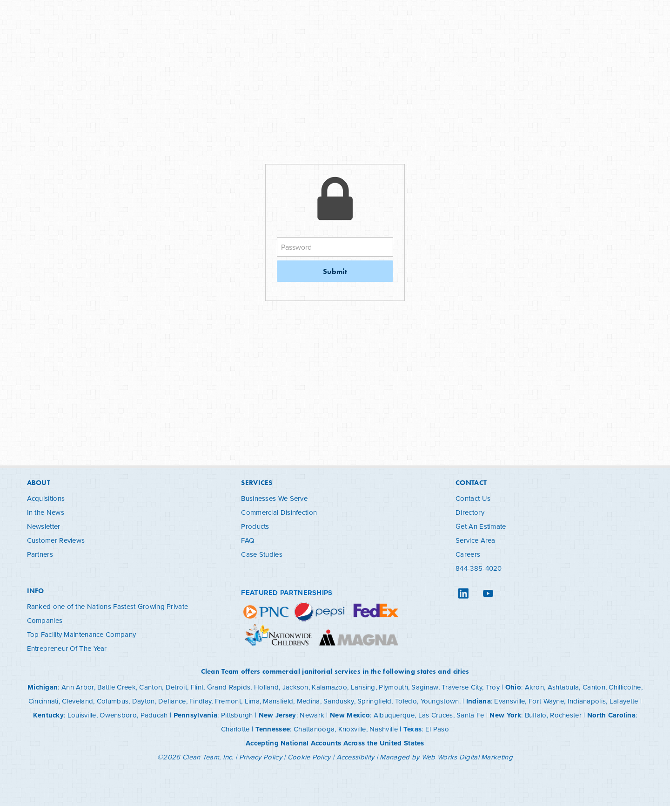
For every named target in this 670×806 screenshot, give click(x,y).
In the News (45, 512)
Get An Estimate (481, 526)
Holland (266, 687)
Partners (40, 554)
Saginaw (424, 687)
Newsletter (43, 526)
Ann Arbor (77, 687)
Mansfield (278, 701)
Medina (308, 701)
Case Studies (261, 554)
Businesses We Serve (274, 498)
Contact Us (473, 498)
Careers (468, 554)
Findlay (200, 701)
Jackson (295, 687)
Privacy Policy (260, 757)
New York (505, 715)
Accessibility (355, 757)
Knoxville (352, 729)
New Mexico (350, 715)
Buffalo (536, 715)
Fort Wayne (546, 701)
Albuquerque (394, 715)
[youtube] (488, 593)
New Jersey (277, 715)
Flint (197, 687)
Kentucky (48, 715)
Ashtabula (563, 687)
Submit (335, 271)
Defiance (172, 701)
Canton (150, 687)
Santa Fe (470, 715)
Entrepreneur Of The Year (67, 648)
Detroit (176, 687)
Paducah (154, 715)
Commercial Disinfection (279, 512)
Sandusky (338, 701)
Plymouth (393, 687)
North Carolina (611, 715)
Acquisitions (46, 498)
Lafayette (624, 701)
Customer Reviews (56, 540)
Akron (534, 687)
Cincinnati (43, 701)
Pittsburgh (237, 715)
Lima (252, 701)
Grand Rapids (229, 687)
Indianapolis (587, 701)
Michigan (42, 687)
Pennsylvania (196, 715)
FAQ (247, 540)
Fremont (228, 701)
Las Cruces (435, 715)
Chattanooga (314, 729)
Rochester (566, 715)
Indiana (478, 701)
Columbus (112, 701)
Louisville (81, 715)
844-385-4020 (479, 568)
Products (255, 526)
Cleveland (77, 701)
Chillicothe (625, 687)
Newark (312, 715)
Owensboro (118, 715)
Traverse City (462, 687)
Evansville (509, 701)
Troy (493, 687)
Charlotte (235, 729)
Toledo (406, 701)
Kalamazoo (329, 687)
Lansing (363, 687)
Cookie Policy (309, 757)
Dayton (143, 701)
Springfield (374, 701)
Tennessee (272, 729)
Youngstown (440, 701)
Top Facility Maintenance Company (81, 634)
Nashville (383, 729)
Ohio (513, 687)
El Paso (437, 729)
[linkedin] (463, 593)
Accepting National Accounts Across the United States (335, 743)
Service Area (476, 540)
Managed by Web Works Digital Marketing (446, 757)
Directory (470, 512)
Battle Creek (116, 687)
